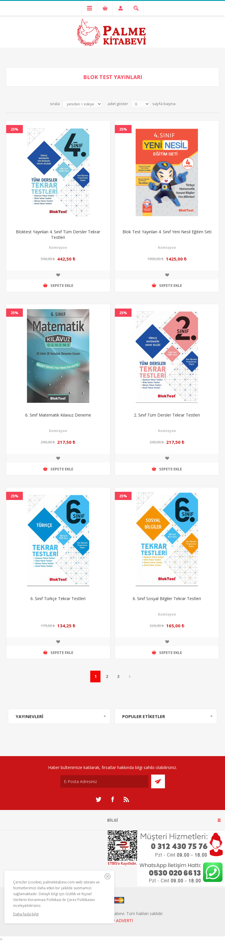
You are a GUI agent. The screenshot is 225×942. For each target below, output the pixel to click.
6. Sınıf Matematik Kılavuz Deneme (58, 415)
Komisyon (58, 247)
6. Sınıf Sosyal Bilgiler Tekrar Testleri (167, 598)
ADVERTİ (124, 920)
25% (14, 129)
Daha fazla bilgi (26, 914)
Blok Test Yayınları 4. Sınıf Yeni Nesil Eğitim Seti (167, 231)
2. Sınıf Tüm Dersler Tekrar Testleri (167, 415)
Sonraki (130, 676)
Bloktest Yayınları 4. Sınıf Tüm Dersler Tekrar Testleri (58, 234)
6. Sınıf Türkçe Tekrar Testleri (58, 598)
